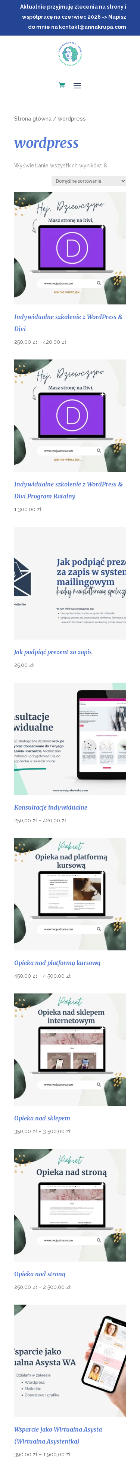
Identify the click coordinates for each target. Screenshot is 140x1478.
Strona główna (33, 118)
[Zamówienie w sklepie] (89, 181)
